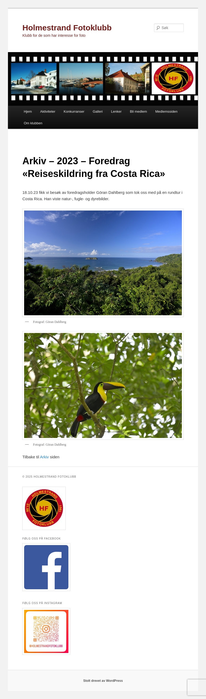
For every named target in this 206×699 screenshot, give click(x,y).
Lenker (116, 111)
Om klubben (33, 123)
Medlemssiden (166, 111)
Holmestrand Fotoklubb (67, 27)
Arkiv (44, 457)
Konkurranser (74, 111)
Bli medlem (138, 111)
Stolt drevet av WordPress (103, 681)
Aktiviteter (47, 111)
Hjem (28, 111)
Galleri (98, 111)
